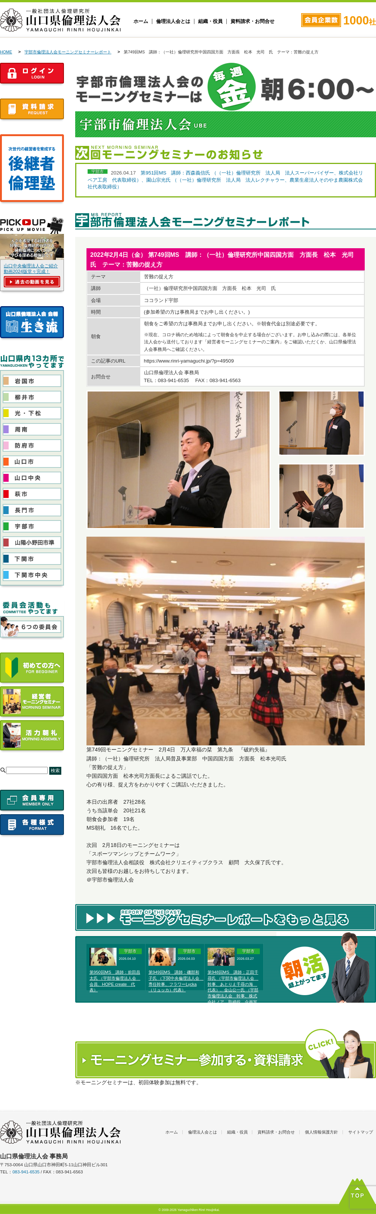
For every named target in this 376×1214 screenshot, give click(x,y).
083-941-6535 (25, 1172)
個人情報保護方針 (321, 1132)
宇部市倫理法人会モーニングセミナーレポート (67, 52)
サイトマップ (360, 1132)
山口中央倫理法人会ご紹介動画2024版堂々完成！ (31, 268)
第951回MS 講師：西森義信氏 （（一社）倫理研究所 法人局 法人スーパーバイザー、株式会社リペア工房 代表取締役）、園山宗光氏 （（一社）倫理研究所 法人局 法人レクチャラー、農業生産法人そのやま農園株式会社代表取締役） (225, 180)
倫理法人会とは (173, 21)
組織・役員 (210, 21)
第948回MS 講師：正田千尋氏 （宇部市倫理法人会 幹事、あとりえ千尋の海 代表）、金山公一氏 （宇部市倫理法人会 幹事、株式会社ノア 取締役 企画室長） (233, 990)
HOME (6, 52)
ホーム (140, 21)
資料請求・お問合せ (252, 21)
